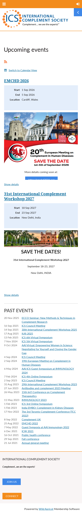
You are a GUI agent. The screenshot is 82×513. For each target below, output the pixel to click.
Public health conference (36, 435)
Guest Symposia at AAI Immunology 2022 (45, 427)
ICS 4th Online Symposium (37, 376)
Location (15, 99)
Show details (11, 184)
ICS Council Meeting (33, 325)
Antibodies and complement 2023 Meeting (46, 388)
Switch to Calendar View (23, 70)
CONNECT (12, 496)
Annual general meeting (35, 442)
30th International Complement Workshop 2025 (49, 329)
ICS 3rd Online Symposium (37, 403)
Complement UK (31, 419)
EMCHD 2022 (30, 423)
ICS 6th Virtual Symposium (37, 337)
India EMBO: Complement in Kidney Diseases (48, 407)
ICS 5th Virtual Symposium (37, 341)
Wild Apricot (46, 508)
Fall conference (30, 438)
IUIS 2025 (27, 333)
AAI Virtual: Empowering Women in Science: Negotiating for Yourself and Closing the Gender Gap (49, 349)
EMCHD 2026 (16, 81)
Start (17, 89)
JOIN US (12, 481)
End (17, 94)
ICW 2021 (27, 431)
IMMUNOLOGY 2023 (34, 399)
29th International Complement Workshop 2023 (49, 384)
